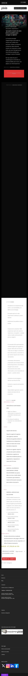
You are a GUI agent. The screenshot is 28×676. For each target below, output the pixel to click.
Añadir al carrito (9, 559)
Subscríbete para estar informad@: (8, 627)
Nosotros (3, 577)
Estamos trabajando (5, 612)
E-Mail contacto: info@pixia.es (7, 587)
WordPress (23, 674)
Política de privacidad (5, 648)
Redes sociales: (4, 661)
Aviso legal (3, 646)
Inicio (2, 575)
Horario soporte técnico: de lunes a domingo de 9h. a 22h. (8, 598)
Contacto (3, 584)
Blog (2, 580)
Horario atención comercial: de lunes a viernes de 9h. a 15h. (7, 594)
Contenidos (15, 563)
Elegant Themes (11, 674)
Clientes (3, 610)
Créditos (3, 654)
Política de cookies (5, 651)
